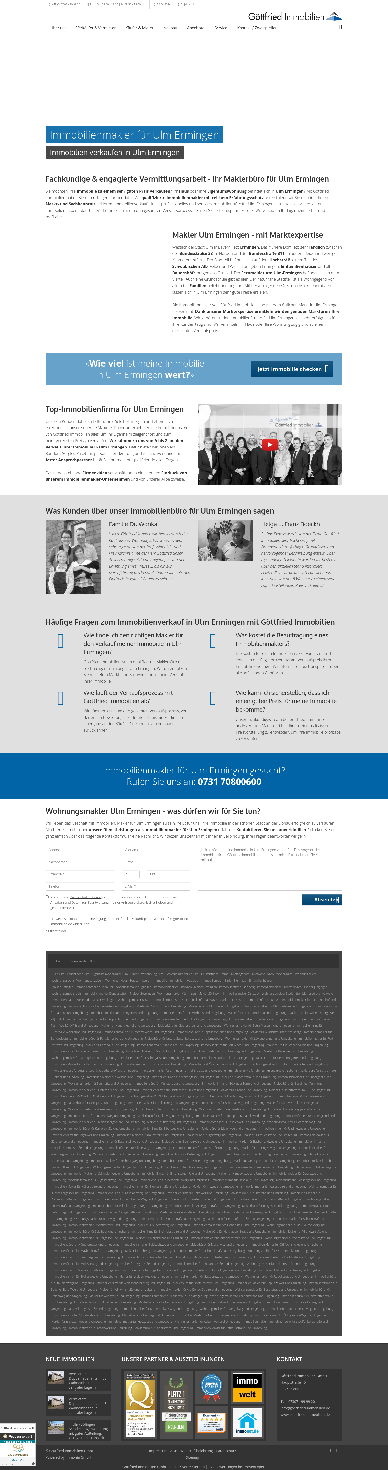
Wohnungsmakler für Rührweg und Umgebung (105, 1219)
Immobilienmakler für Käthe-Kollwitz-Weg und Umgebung (159, 1309)
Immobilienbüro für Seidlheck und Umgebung (98, 1231)
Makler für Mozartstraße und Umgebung (249, 1077)
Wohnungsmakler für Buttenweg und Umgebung (125, 1154)
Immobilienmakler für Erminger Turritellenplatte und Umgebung (183, 1071)
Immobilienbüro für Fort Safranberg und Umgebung (108, 1038)
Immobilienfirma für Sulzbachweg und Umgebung (155, 1244)
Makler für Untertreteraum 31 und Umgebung (300, 1090)
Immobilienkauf (212, 980)
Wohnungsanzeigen (89, 980)
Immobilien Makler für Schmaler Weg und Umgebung (103, 1173)
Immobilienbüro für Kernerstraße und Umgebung (101, 1128)
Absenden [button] (327, 900)
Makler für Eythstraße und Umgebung (93, 1309)
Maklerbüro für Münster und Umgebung (215, 1006)
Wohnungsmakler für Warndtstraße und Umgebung (281, 1251)
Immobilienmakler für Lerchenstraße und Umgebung (269, 1199)
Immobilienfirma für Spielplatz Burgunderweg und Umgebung (265, 1154)
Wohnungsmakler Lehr (67, 993)
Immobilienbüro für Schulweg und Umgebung (166, 1109)
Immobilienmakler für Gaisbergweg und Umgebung (209, 1276)
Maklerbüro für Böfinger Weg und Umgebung (226, 1270)
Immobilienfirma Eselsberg (237, 987)
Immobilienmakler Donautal (94, 987)
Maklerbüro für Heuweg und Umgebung (148, 1315)
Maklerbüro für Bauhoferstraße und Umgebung (238, 1219)
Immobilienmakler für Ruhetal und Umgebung (259, 1019)
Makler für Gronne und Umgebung (243, 1090)
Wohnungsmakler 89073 (134, 1000)
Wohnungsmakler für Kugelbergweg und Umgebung (102, 1180)
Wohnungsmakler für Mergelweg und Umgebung (232, 1309)
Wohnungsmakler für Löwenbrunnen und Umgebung (260, 1038)
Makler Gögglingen (142, 993)
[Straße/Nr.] (80, 874)
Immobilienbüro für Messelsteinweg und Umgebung (174, 1180)
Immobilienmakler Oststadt (241, 993)
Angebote (195, 27)
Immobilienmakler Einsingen (173, 987)
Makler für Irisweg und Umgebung (215, 1186)
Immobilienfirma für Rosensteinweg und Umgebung (125, 1141)
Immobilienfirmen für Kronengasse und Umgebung (185, 1077)
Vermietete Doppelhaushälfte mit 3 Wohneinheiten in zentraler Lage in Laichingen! (88, 1382)
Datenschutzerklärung (86, 897)
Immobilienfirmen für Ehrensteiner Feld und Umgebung (178, 1173)
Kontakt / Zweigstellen (257, 27)
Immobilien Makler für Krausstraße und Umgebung (150, 1135)
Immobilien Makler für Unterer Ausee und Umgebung (103, 1090)
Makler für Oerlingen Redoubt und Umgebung (264, 1161)
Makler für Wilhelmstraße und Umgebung (127, 1289)
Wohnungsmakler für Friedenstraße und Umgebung (244, 1296)
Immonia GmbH (78, 1457)
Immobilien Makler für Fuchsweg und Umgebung (291, 1270)
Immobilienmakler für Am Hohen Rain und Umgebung (228, 1225)
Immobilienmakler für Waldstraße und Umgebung (273, 1186)
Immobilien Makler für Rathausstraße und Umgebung (231, 1328)
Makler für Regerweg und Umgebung (288, 1051)
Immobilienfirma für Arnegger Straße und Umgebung (204, 1206)
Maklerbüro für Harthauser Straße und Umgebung (236, 1231)
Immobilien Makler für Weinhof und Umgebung (117, 1077)
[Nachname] (80, 862)
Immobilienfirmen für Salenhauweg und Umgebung (230, 1103)
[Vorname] (156, 850)
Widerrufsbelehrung (196, 1450)
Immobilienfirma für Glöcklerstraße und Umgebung (86, 1315)
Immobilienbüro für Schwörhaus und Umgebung (193, 1013)
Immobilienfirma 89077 (201, 1000)
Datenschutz (226, 1450)
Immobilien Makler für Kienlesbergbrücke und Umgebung (106, 1122)
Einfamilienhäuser (260, 980)
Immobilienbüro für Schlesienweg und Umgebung (300, 1309)
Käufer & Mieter (139, 27)
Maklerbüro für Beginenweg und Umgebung (191, 1141)
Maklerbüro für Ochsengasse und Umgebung (306, 1180)
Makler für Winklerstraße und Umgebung (187, 1212)
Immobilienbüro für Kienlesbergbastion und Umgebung (237, 1096)
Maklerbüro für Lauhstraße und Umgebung (259, 1193)
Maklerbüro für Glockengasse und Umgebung (168, 1302)
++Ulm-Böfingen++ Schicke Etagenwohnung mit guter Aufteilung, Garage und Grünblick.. (88, 1431)
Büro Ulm (58, 974)
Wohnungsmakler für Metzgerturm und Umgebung (278, 1006)
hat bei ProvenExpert (194, 1466)
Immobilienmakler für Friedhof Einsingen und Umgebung (89, 1096)
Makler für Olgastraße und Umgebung (146, 1264)
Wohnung (111, 980)
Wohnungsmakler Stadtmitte (281, 993)
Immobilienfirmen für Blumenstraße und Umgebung (155, 1186)
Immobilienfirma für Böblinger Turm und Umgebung (236, 1083)
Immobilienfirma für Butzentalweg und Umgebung (101, 1116)
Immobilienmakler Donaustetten (105, 993)
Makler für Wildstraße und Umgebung (114, 1296)
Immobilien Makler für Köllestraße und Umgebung (85, 1186)
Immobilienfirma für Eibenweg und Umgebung (167, 1128)
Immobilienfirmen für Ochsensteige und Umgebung (196, 1161)
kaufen (146, 980)
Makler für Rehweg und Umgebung (148, 1251)
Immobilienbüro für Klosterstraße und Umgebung (172, 1219)
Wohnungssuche (63, 980)
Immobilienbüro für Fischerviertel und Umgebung (101, 1006)
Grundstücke (209, 974)
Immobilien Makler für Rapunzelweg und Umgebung (271, 1283)
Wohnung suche (306, 974)
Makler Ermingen (205, 987)
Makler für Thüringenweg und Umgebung (269, 1148)
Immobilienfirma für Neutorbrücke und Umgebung (220, 1058)
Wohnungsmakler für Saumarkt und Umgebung (99, 1083)
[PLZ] (131, 874)
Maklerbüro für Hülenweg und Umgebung (165, 1116)
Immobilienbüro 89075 (168, 1000)
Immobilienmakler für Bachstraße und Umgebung (206, 1148)
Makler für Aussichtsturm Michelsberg (275, 1032)
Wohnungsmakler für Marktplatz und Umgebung (84, 1058)
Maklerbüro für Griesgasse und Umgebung (96, 1103)
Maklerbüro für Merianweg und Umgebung (218, 1244)
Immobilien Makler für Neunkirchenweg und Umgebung (215, 1315)
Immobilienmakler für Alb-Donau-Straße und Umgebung (195, 1289)
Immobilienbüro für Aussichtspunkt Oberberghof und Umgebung (95, 1071)
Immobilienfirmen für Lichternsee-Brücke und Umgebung (180, 1090)
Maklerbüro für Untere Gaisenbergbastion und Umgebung (184, 1038)
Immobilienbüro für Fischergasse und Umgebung (151, 1058)
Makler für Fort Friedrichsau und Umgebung (257, 1013)
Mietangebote (240, 974)
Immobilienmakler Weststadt (71, 1000)
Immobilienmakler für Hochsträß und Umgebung (153, 1064)
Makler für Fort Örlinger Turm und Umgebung (219, 1064)
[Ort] (168, 874)
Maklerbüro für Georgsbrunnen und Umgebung (190, 1025)
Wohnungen (284, 974)
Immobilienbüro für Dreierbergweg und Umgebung (86, 1257)
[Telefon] (80, 886)
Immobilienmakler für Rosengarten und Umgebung (124, 1013)
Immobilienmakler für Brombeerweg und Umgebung (226, 1051)
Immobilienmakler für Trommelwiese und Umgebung (139, 1032)
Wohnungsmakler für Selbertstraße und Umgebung (281, 1264)
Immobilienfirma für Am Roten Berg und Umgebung (156, 1257)
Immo (225, 974)
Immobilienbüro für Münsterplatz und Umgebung (167, 1083)
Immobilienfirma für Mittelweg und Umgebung (105, 1302)
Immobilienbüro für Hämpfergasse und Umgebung (85, 1244)
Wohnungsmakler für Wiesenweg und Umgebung (101, 1109)
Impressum (158, 1450)
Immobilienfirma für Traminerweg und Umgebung (260, 1167)
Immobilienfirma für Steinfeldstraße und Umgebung (166, 1231)
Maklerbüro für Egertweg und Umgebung (214, 1135)
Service (220, 27)
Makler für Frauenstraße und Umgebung (270, 1135)
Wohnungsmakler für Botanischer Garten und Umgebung (290, 1064)
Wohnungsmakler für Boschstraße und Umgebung (268, 1289)
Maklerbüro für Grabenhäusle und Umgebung (297, 1045)
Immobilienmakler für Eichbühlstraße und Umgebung (209, 1251)
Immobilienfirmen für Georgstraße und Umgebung (123, 1212)
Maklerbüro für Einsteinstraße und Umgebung (203, 1283)
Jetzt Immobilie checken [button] (289, 369)
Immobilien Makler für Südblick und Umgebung (157, 1051)
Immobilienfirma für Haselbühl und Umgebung (243, 1180)
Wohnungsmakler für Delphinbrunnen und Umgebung (115, 1019)
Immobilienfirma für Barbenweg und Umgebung (100, 1328)
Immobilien (177, 980)
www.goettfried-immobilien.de (305, 1414)
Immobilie (160, 980)
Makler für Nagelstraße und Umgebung (162, 1238)
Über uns (58, 27)
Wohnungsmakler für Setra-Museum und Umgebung (259, 1025)
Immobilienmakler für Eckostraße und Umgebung (175, 1296)
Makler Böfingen (62, 987)
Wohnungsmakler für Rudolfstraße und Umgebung (279, 1276)
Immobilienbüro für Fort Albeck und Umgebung (232, 1045)
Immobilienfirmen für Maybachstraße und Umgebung (87, 1251)
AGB (173, 1450)
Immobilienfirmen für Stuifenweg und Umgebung (84, 1276)
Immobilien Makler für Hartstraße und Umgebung (287, 1257)
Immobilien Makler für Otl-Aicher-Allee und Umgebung (286, 1244)
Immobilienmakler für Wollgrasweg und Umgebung (250, 1212)
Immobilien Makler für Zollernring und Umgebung (161, 1103)
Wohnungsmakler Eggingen (133, 987)
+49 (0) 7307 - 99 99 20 (66, 4)
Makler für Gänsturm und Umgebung (161, 1006)
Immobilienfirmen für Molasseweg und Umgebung (85, 1264)
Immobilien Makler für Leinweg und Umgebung (232, 1302)
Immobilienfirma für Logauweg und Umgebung (83, 1135)
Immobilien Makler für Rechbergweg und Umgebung (125, 1161)
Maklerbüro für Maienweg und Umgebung (228, 1128)
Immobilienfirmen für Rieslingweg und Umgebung (292, 1128)
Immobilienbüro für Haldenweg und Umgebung (192, 1167)
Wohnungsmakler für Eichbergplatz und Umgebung (164, 1096)
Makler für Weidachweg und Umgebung (146, 1276)
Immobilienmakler (255, 1322)
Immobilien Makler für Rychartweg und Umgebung (85, 1064)
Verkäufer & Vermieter (96, 27)
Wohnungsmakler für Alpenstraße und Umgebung (232, 1109)
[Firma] (156, 862)
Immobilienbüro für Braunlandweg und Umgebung (130, 1193)
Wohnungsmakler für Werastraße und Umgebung (297, 1238)
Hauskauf (193, 980)
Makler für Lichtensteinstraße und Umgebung (201, 1199)
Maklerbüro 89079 (232, 1000)
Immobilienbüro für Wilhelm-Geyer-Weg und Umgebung (129, 1206)
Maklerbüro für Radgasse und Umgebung (269, 1206)
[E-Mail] (156, 886)
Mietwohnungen (263, 974)
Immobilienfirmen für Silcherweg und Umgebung (138, 1148)
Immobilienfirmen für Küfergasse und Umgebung (101, 1238)
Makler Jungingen (315, 987)
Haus (124, 980)
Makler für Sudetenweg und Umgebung (164, 1225)
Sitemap (192, 1457)
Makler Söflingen (209, 993)
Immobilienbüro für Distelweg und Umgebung (190, 1154)
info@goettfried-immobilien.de (305, 1408)
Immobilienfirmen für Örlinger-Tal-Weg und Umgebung (291, 1315)
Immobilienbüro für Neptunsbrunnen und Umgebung (212, 1032)
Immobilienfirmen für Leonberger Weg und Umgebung (132, 1199)
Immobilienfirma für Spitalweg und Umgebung (197, 1193)
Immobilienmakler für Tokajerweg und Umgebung (232, 1122)
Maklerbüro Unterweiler (318, 993)
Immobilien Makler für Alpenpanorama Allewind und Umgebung (237, 1116)
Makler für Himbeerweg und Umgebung (244, 1173)
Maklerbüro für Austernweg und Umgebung (223, 1257)
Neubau (170, 27)
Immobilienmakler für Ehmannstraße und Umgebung (209, 1264)
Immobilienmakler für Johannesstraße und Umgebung (226, 1238)
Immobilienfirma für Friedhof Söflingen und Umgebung (190, 1019)
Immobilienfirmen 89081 (263, 1000)
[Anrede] (80, 850)
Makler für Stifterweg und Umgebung (171, 1122)
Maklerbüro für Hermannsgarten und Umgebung (288, 1058)
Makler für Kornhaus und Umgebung (110, 1045)
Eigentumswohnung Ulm (146, 974)
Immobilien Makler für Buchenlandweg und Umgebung (259, 1141)
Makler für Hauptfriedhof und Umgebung (128, 1025)
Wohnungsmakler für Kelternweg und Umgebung (208, 1322)
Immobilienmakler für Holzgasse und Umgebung (140, 1322)
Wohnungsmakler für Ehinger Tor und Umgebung (126, 1167)
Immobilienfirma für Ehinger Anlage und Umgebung (262, 1071)
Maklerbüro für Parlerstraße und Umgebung (164, 1328)
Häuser (135, 980)
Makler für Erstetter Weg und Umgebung (79, 1322)
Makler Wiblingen (103, 1000)
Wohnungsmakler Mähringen (176, 993)
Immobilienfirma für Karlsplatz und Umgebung (168, 1045)
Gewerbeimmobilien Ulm (182, 974)
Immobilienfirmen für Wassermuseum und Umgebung (88, 1051)
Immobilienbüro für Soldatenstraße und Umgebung (86, 1270)
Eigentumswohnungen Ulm (110, 974)
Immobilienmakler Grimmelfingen (279, 987)
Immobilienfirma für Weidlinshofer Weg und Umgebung (133, 1283)
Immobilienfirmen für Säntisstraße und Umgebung (101, 1225)
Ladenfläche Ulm (78, 974)
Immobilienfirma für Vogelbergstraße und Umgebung (158, 1270)
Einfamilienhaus (235, 980)
